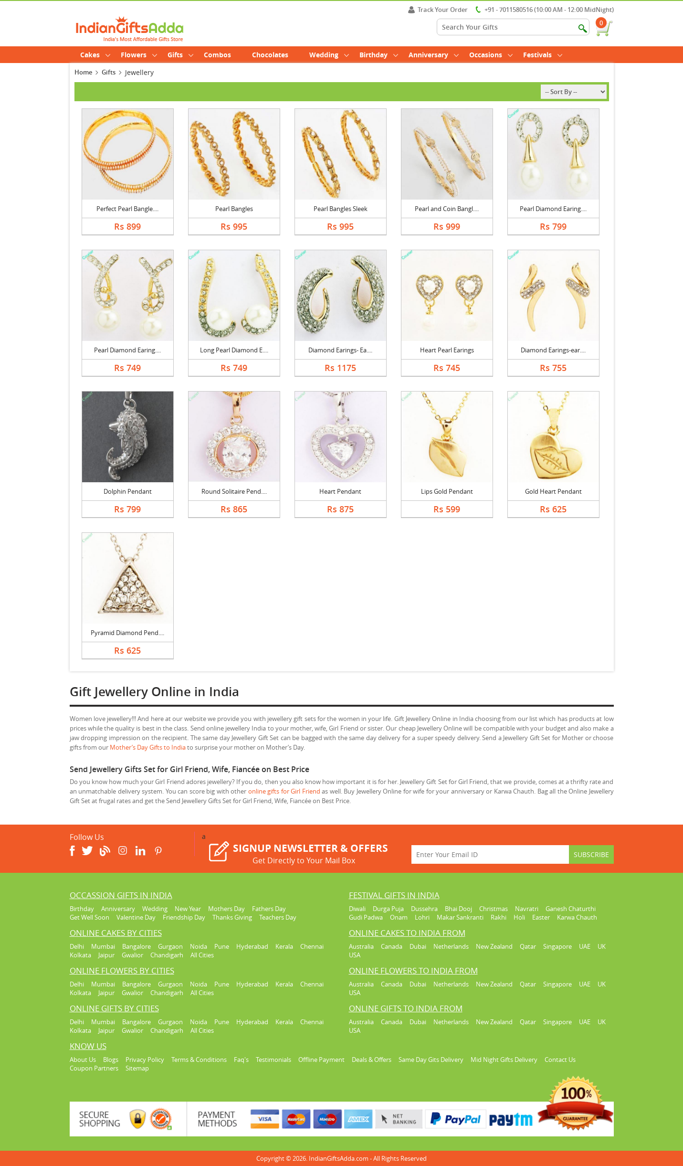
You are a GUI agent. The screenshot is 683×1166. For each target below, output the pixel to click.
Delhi (77, 946)
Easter (541, 917)
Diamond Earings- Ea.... (340, 350)
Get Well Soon (89, 917)
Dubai (418, 946)
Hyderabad (252, 946)
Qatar (528, 946)
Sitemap (137, 1068)
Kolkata (80, 955)
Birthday (378, 54)
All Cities (202, 955)
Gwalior (132, 955)
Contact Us (560, 1059)
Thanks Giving (232, 917)
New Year (188, 908)
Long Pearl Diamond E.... (234, 350)
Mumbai (103, 946)
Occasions (491, 54)
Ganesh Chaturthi (571, 908)
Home (83, 72)
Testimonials (273, 1059)
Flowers (139, 54)
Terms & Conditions (199, 1059)
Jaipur (106, 955)
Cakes (95, 54)
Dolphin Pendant (128, 491)
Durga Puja (388, 908)
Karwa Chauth (577, 917)
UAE (584, 946)
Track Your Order (438, 9)
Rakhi (498, 917)
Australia (361, 946)
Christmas (493, 908)
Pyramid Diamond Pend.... (127, 632)
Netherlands (451, 946)
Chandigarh (166, 955)
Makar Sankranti (460, 917)
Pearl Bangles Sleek (341, 208)
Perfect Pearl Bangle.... (127, 208)
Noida (198, 946)
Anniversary (434, 54)
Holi (519, 917)
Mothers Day (226, 908)
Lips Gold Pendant (447, 491)
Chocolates (270, 54)
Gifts (180, 54)
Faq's (241, 1059)
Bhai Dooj (458, 908)
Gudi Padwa (366, 917)
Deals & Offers (371, 1059)
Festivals (542, 54)
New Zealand (494, 946)
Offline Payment (321, 1059)
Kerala (284, 946)
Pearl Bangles (234, 208)
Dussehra (424, 908)
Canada (391, 946)
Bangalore (136, 946)
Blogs (110, 1059)
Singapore (557, 946)
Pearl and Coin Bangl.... (447, 208)
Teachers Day (277, 917)
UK (602, 946)
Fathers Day (269, 908)
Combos (217, 54)
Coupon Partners (94, 1068)
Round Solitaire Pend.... (234, 491)
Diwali (357, 908)
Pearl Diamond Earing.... (553, 208)
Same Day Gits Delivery (431, 1059)
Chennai (312, 946)
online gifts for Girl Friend (285, 791)
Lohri (422, 917)
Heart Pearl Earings (447, 350)
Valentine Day (136, 917)
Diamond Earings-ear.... (553, 350)
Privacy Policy (145, 1059)
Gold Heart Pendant (553, 491)
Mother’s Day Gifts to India (148, 747)
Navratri (526, 908)
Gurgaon (170, 946)
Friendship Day (184, 917)
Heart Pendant (340, 491)
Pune (221, 946)
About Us (83, 1059)
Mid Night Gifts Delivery (504, 1059)
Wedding (329, 54)
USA (354, 955)
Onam (399, 917)
